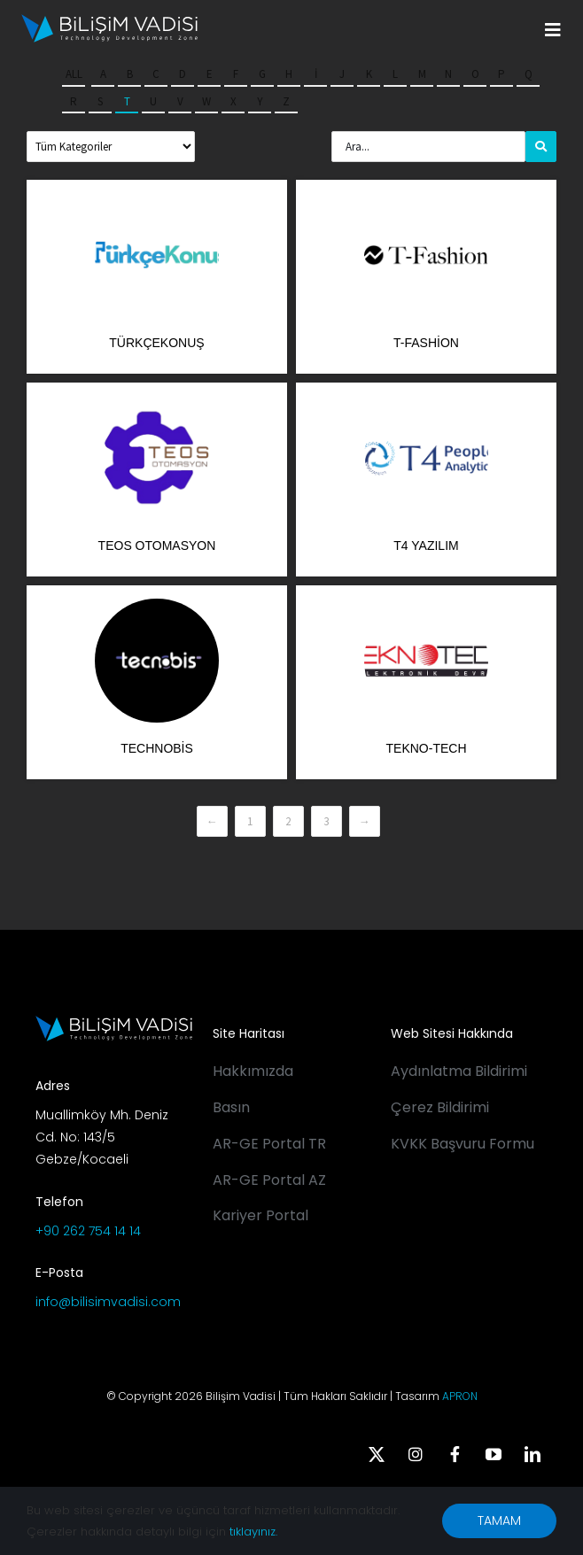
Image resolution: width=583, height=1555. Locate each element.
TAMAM (499, 1520)
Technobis (156, 748)
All (74, 73)
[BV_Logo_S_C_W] (109, 20)
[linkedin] (532, 1454)
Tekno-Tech (426, 748)
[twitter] (376, 1454)
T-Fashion (426, 343)
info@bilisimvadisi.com (108, 1302)
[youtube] (493, 1454)
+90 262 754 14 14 (88, 1231)
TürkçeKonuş (156, 343)
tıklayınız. (253, 1531)
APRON (460, 1396)
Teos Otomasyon (157, 545)
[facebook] (454, 1454)
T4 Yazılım (425, 545)
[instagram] (415, 1454)
